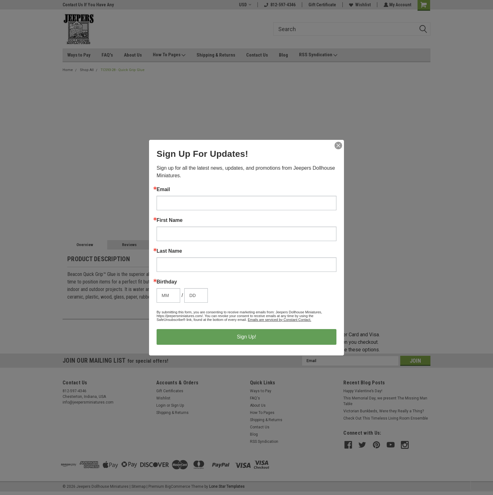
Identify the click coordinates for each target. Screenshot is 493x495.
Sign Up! (246, 336)
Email (163, 189)
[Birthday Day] (196, 295)
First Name (170, 220)
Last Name (169, 251)
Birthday (167, 281)
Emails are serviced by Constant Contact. (279, 320)
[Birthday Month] (168, 295)
